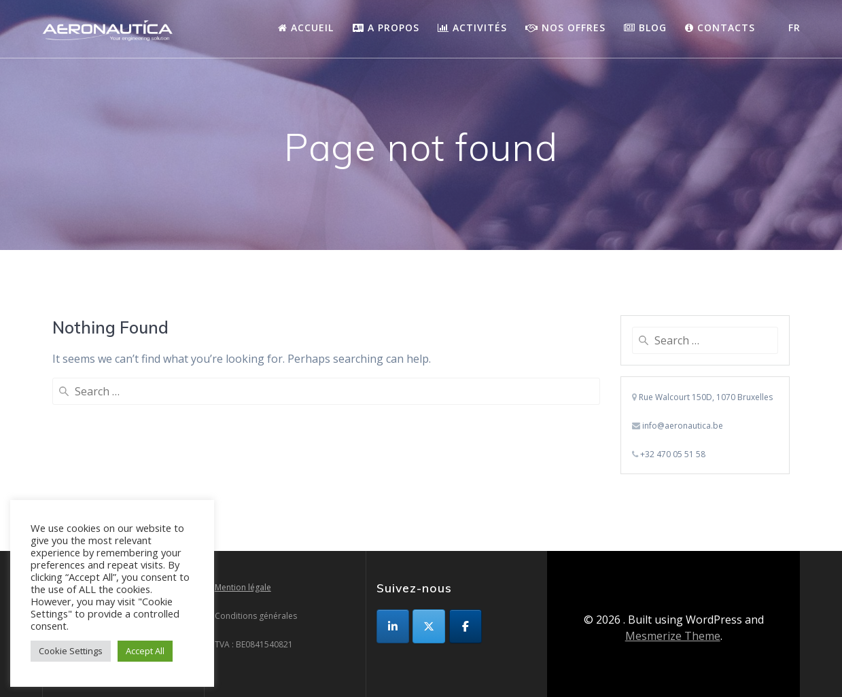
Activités (472, 27)
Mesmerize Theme (672, 635)
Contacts (720, 27)
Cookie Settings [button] (71, 651)
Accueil (306, 27)
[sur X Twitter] (429, 626)
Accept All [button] (145, 651)
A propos (386, 27)
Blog (645, 27)
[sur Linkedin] (392, 626)
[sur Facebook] (465, 626)
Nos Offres (565, 27)
